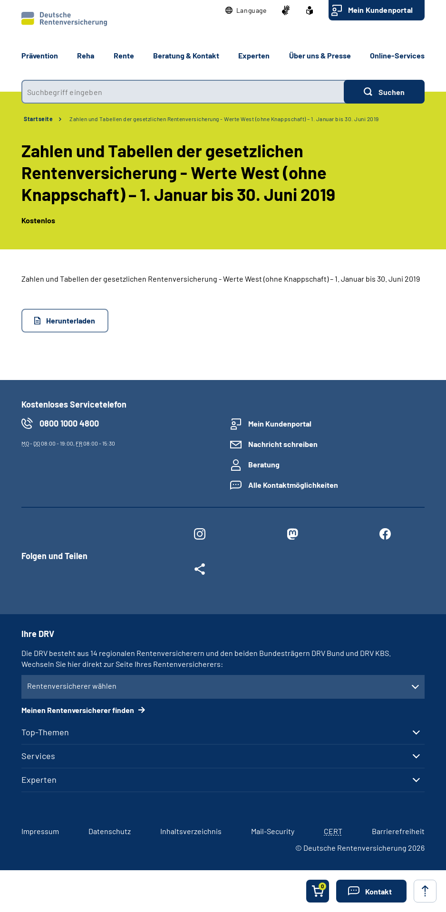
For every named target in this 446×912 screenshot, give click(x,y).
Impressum (40, 831)
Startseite (38, 118)
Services (38, 755)
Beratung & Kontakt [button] (186, 55)
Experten (39, 779)
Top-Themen (45, 732)
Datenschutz (109, 831)
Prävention (39, 55)
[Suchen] (384, 92)
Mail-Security (272, 831)
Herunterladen (70, 320)
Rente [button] (124, 55)
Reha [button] (85, 55)
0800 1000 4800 (69, 423)
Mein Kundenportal (380, 9)
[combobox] (182, 92)
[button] (246, 10)
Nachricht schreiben (283, 443)
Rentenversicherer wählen (71, 685)
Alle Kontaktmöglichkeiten (293, 484)
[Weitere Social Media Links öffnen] (200, 571)
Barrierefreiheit (398, 831)
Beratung (264, 464)
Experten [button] (254, 55)
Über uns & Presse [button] (320, 55)
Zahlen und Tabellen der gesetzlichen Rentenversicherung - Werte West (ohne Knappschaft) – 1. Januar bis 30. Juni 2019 (224, 118)
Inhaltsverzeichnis (191, 831)
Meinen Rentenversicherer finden (78, 709)
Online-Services (397, 55)
